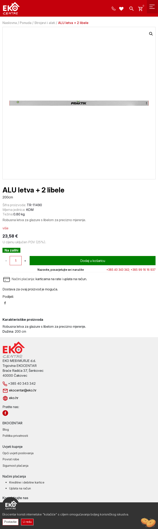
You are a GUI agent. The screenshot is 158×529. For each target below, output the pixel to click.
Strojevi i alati (44, 23)
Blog (5, 429)
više (5, 228)
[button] (151, 34)
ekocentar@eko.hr (19, 390)
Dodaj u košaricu (92, 261)
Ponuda (25, 23)
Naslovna (9, 23)
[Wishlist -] (121, 9)
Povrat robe (10, 459)
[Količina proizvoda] (16, 260)
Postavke (10, 521)
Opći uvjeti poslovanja (18, 453)
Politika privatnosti (15, 436)
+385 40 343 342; (118, 269)
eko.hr (10, 398)
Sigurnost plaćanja (15, 466)
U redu (27, 521)
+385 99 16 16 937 (143, 269)
